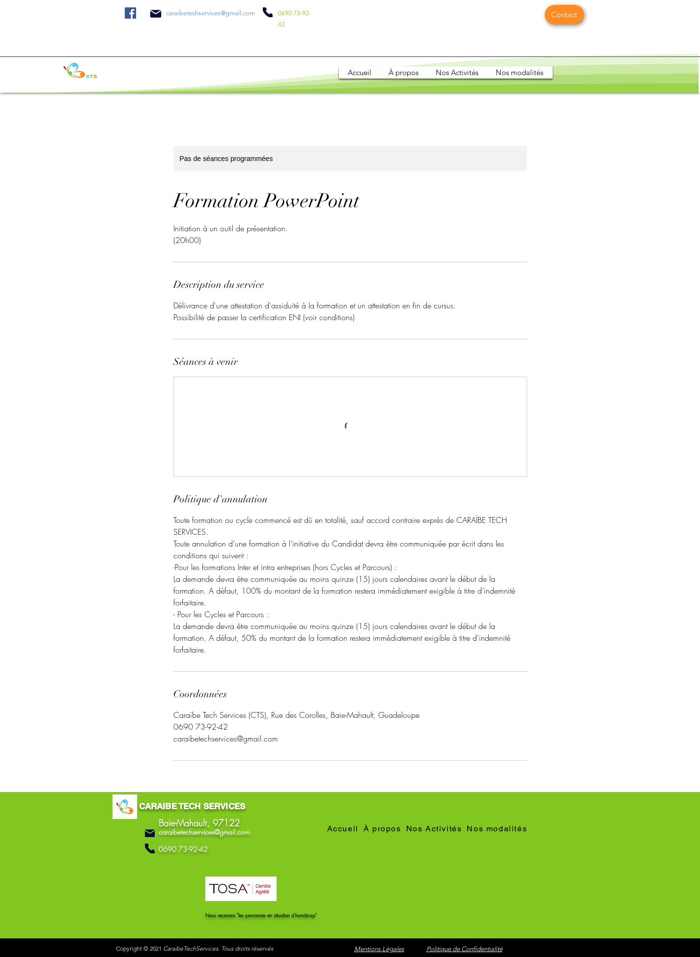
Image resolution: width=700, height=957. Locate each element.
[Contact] (564, 15)
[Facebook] (130, 13)
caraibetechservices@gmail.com (210, 13)
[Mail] (156, 13)
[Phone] (268, 12)
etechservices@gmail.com (213, 832)
